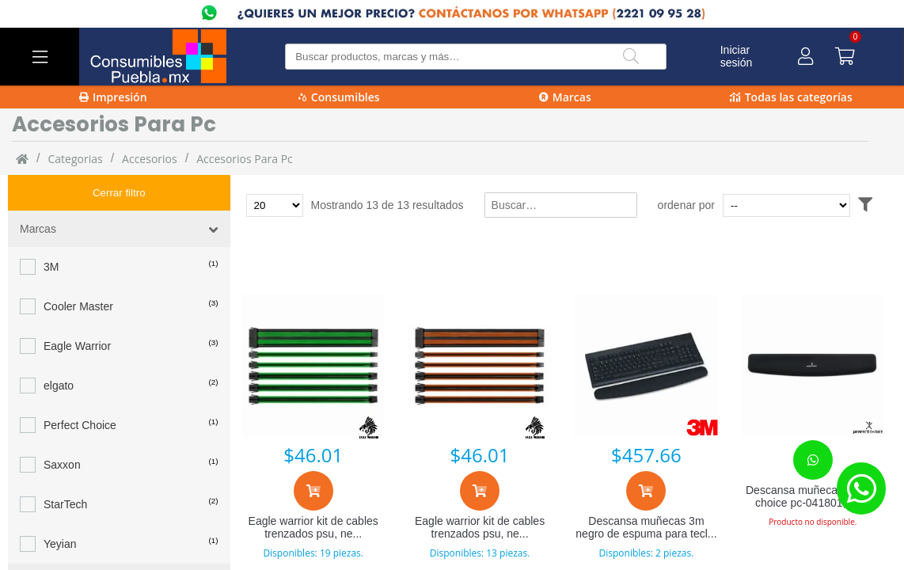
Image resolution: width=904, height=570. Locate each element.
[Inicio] (22, 158)
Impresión (113, 96)
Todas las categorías (791, 96)
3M (51, 231)
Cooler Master (78, 270)
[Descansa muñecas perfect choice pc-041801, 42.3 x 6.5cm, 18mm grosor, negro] (813, 365)
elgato (59, 350)
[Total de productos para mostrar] (274, 205)
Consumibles (339, 96)
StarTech (65, 468)
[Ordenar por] (816, 205)
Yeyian (60, 508)
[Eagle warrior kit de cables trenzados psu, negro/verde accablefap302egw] (313, 365)
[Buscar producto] (475, 57)
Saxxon (62, 429)
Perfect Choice (80, 389)
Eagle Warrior (77, 310)
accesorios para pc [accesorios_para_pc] (244, 158)
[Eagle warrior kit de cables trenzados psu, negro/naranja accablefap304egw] (480, 365)
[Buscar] (631, 57)
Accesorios (149, 158)
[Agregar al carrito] (313, 491)
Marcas (565, 96)
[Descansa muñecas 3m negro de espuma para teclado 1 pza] (646, 365)
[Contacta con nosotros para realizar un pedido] (813, 460)
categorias (74, 158)
